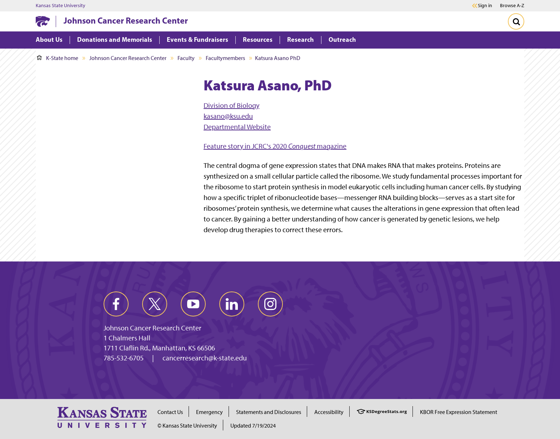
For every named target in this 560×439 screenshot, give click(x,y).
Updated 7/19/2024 (253, 425)
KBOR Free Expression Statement (458, 412)
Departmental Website (237, 127)
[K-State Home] (43, 21)
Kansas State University (60, 6)
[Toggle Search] (516, 21)
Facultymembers (225, 58)
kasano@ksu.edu (228, 116)
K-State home (57, 58)
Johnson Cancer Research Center (126, 20)
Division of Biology (231, 105)
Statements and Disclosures (268, 412)
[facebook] (116, 303)
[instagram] (270, 303)
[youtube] (193, 303)
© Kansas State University (187, 425)
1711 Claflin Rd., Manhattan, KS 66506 (159, 348)
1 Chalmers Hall (127, 338)
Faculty (186, 58)
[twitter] (154, 303)
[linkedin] (231, 303)
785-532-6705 (124, 358)
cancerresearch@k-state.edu (204, 358)
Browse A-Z (512, 6)
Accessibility (329, 412)
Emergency (209, 412)
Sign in (485, 6)
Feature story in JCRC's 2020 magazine (275, 146)
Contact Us (170, 412)
